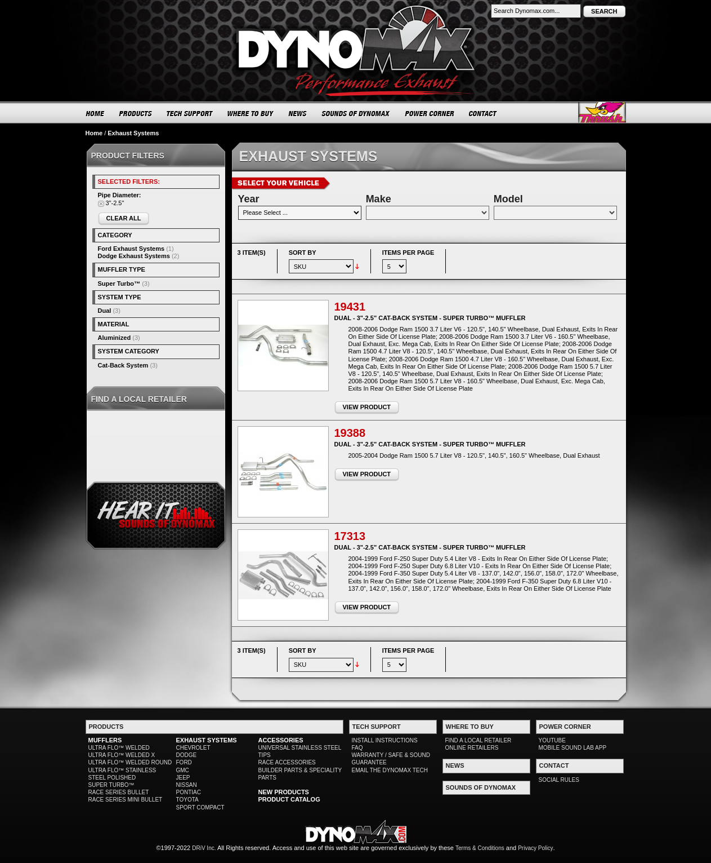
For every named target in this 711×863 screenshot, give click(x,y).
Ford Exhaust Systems (131, 248)
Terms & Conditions (479, 848)
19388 (350, 433)
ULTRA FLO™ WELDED (119, 748)
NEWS (297, 113)
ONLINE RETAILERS (472, 748)
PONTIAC (188, 792)
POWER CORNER (430, 113)
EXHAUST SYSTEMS (206, 740)
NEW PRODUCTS (283, 792)
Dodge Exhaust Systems (134, 256)
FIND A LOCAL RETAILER (478, 740)
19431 (350, 306)
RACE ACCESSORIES (287, 762)
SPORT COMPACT (200, 807)
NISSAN (186, 785)
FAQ (357, 748)
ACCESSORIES (280, 740)
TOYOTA (187, 799)
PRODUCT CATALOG (289, 799)
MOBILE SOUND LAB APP (573, 748)
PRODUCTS (136, 113)
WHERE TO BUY (250, 113)
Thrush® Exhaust (602, 112)
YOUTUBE (552, 740)
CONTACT (483, 113)
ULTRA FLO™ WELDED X (121, 755)
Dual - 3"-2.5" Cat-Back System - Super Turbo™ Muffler (430, 318)
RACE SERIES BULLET (118, 792)
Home (94, 133)
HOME (95, 113)
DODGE (186, 755)
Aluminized (114, 337)
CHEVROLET (193, 748)
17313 (350, 536)
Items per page (408, 252)
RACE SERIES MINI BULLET (125, 799)
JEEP (183, 778)
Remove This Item (101, 204)
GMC (182, 770)
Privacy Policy (535, 848)
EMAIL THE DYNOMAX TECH (390, 770)
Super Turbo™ (119, 283)
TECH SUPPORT (190, 113)
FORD (184, 762)
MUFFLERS (105, 740)
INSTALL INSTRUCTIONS (385, 740)
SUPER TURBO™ (111, 785)
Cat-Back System (123, 365)
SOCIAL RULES (559, 780)
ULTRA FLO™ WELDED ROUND (130, 762)
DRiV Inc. (204, 848)
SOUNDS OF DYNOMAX (356, 113)
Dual (104, 310)
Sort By (302, 252)
